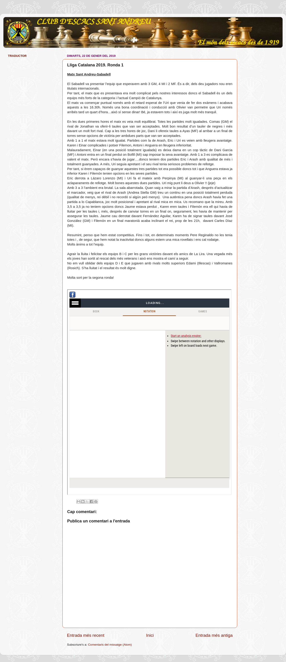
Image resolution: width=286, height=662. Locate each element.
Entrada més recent (85, 635)
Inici (150, 635)
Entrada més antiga (214, 635)
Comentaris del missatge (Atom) (110, 644)
